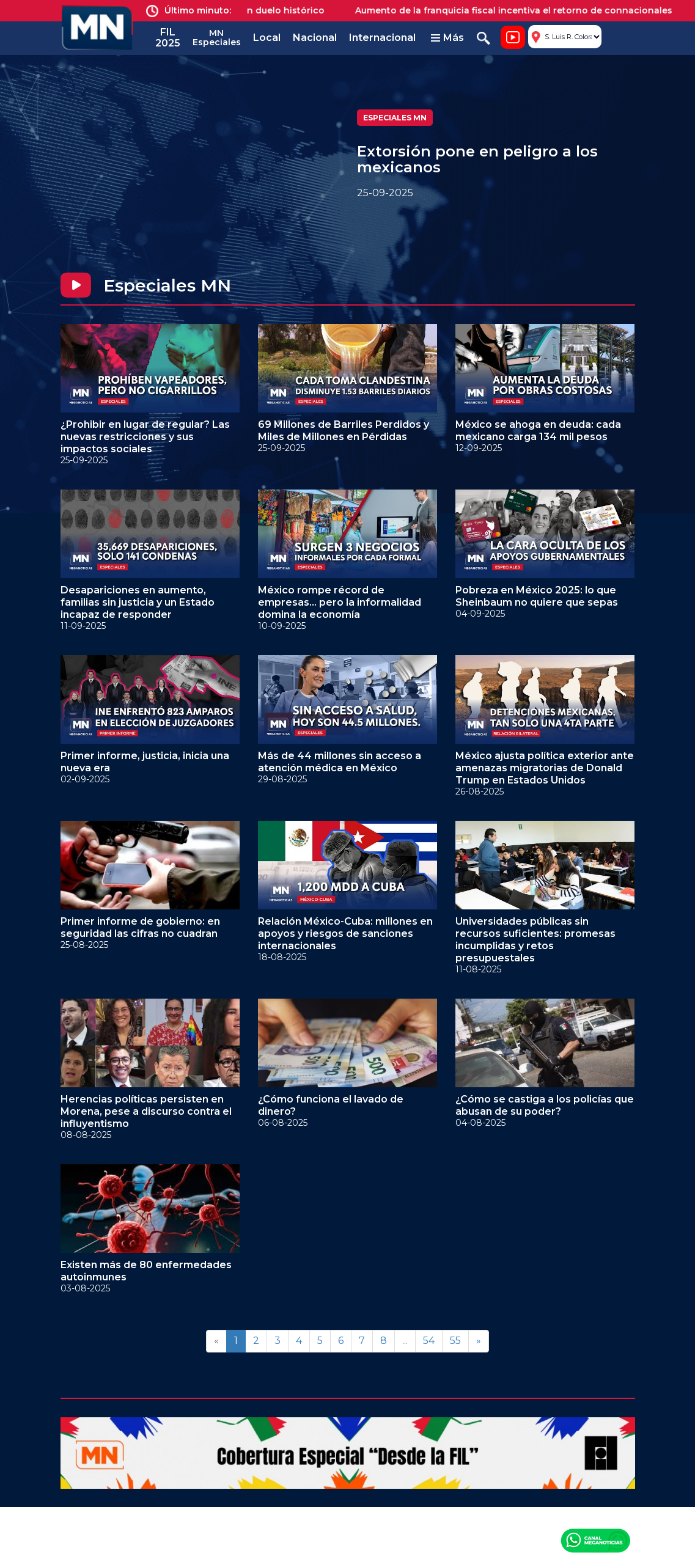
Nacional (315, 37)
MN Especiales (217, 38)
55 (455, 1340)
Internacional (382, 37)
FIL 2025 (167, 37)
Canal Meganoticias (595, 1540)
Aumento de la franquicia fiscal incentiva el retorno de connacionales (521, 10)
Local (267, 37)
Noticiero (513, 37)
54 (429, 1340)
